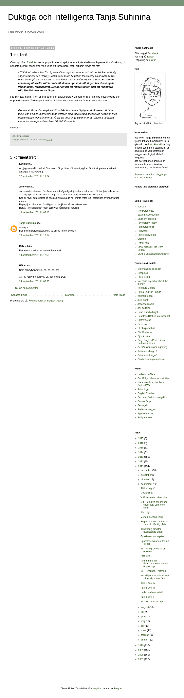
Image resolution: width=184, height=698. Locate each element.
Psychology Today (147, 222)
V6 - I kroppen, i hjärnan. (153, 571)
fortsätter (32, 62)
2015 (141, 447)
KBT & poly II (147, 596)
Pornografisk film (146, 226)
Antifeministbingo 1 (147, 355)
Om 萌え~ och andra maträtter (154, 378)
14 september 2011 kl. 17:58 (34, 255)
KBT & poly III (147, 587)
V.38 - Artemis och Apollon (154, 497)
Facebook (153, 53)
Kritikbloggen (144, 389)
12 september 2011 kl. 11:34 (34, 176)
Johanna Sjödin (146, 304)
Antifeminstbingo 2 (147, 351)
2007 (141, 659)
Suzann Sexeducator (148, 214)
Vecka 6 (142, 206)
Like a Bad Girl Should (149, 292)
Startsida (69, 295)
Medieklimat (146, 492)
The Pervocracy (146, 210)
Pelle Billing (144, 277)
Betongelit (143, 405)
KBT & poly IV (147, 583)
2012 (141, 461)
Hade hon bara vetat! (151, 592)
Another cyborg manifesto (151, 359)
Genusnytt (143, 324)
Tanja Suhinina (27, 223)
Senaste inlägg (19, 295)
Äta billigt (145, 512)
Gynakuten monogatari (152, 536)
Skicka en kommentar (26, 288)
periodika (24, 136)
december (146, 470)
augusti (145, 607)
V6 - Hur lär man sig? (151, 601)
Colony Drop (144, 401)
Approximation (145, 413)
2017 (141, 438)
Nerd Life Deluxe (146, 287)
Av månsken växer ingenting (152, 347)
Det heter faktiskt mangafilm (152, 397)
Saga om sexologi (147, 219)
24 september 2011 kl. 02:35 (34, 281)
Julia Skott (143, 300)
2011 (141, 466)
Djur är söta (144, 336)
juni (143, 616)
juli (143, 611)
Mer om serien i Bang (151, 517)
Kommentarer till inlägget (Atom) (46, 300)
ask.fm (152, 60)
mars (144, 630)
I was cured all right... (149, 312)
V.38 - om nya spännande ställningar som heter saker (153, 505)
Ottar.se (142, 238)
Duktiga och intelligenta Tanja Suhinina (79, 17)
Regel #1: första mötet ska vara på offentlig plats (154, 523)
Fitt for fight (143, 243)
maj (143, 621)
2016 (141, 443)
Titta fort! (145, 556)
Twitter (150, 56)
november (146, 475)
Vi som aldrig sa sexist (149, 269)
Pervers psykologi (147, 235)
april (143, 626)
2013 (141, 457)
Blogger (118, 688)
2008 (141, 654)
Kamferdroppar (145, 296)
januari (145, 639)
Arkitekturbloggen (147, 409)
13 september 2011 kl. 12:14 (34, 235)
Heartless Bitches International (154, 316)
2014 (141, 452)
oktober (145, 479)
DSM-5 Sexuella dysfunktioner (153, 253)
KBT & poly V (147, 488)
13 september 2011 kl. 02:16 (34, 212)
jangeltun (97, 688)
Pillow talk (143, 231)
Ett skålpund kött (146, 328)
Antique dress (145, 417)
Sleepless (143, 273)
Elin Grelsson (145, 332)
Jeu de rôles (144, 308)
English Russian (146, 393)
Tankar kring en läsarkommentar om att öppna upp (154, 563)
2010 (141, 645)
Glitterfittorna (144, 320)
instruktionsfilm (156, 144)
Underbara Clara (146, 374)
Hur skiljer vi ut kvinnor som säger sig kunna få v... (155, 577)
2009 (141, 650)
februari (145, 635)
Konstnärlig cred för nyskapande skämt (151, 530)
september (147, 484)
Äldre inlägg (119, 295)
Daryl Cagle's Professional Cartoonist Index (151, 341)
